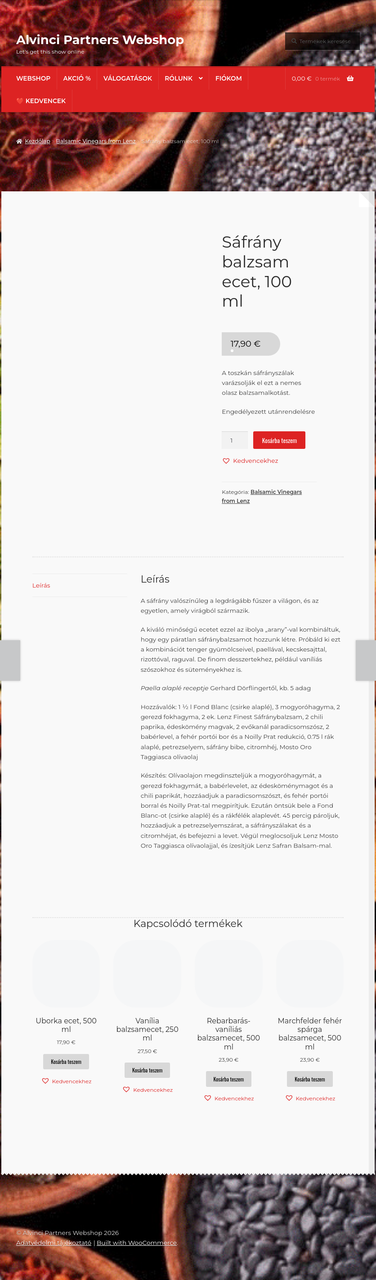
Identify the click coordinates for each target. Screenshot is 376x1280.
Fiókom (228, 78)
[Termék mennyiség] (235, 440)
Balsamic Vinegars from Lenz (96, 141)
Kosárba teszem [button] (66, 1061)
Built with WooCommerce (137, 1242)
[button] (250, 461)
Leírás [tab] (41, 585)
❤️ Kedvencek (41, 100)
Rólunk (178, 78)
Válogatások (127, 78)
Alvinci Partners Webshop (100, 39)
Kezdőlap (37, 141)
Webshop (33, 78)
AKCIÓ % (77, 78)
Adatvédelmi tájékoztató (53, 1242)
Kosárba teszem (279, 440)
